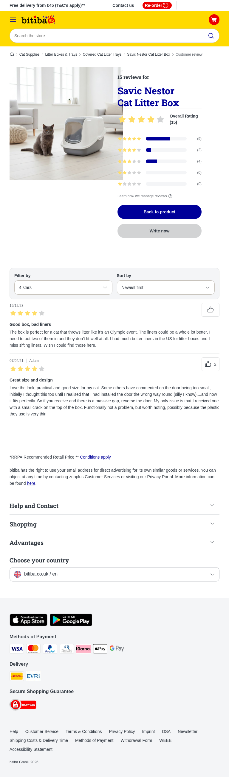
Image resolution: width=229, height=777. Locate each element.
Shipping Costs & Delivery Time (39, 740)
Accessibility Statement (31, 749)
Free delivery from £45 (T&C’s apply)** (47, 5)
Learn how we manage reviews (145, 196)
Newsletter (187, 731)
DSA (166, 731)
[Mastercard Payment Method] (33, 650)
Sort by (124, 275)
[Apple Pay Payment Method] (100, 650)
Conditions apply (95, 457)
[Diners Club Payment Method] (67, 650)
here (31, 483)
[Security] (23, 706)
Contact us (123, 5)
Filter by (22, 275)
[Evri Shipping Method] (33, 677)
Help (14, 731)
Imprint (148, 731)
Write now (160, 231)
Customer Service (41, 731)
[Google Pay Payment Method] (117, 650)
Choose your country (39, 560)
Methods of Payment (94, 740)
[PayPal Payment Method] (50, 650)
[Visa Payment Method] (17, 650)
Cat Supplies (29, 54)
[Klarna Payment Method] (83, 650)
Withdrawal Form (136, 740)
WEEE (165, 740)
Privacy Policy (122, 731)
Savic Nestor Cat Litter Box (148, 54)
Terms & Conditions (84, 731)
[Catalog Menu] (13, 20)
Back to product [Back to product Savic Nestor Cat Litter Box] (160, 212)
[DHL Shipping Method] (17, 677)
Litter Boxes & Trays (61, 54)
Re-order (157, 5)
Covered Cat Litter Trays (102, 54)
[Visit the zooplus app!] (28, 624)
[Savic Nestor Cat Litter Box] (66, 123)
